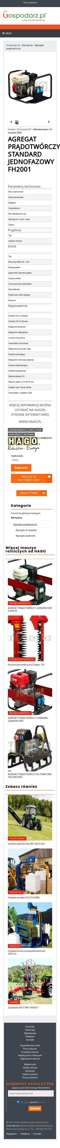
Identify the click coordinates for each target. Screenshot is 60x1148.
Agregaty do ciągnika (26, 530)
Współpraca (30, 1033)
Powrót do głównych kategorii (25, 513)
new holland (14, 434)
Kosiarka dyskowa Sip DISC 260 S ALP (26, 844)
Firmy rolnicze (30, 1049)
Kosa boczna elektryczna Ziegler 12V (26, 664)
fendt (38, 430)
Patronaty (30, 1030)
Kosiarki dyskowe (17, 838)
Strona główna (30, 2)
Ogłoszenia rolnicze (30, 1058)
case (31, 430)
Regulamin (11, 1134)
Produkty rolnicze (30, 1052)
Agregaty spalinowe (25, 536)
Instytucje (30, 1071)
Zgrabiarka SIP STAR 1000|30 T (23, 1007)
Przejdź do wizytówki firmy (35, 478)
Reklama (30, 1036)
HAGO (15, 460)
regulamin (34, 1102)
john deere (28, 434)
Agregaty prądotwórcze (25, 524)
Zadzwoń (21, 467)
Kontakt (30, 1040)
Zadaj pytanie (33, 493)
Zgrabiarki (14, 1002)
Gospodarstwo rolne (30, 1045)
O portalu (30, 1026)
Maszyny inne (16, 892)
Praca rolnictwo (30, 1077)
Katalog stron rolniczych (30, 1055)
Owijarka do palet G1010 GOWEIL (24, 897)
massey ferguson (17, 430)
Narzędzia (27, 45)
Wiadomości (30, 1064)
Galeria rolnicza (30, 1074)
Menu (8, 33)
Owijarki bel (14, 946)
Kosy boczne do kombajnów (22, 659)
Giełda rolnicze (30, 1067)
